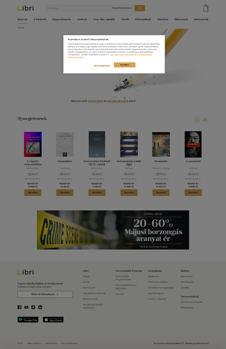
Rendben (124, 65)
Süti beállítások (102, 65)
